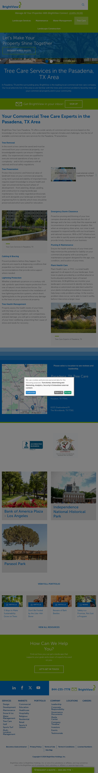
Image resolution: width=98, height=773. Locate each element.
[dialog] (49, 386)
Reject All (59, 392)
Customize (30, 392)
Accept (68, 392)
